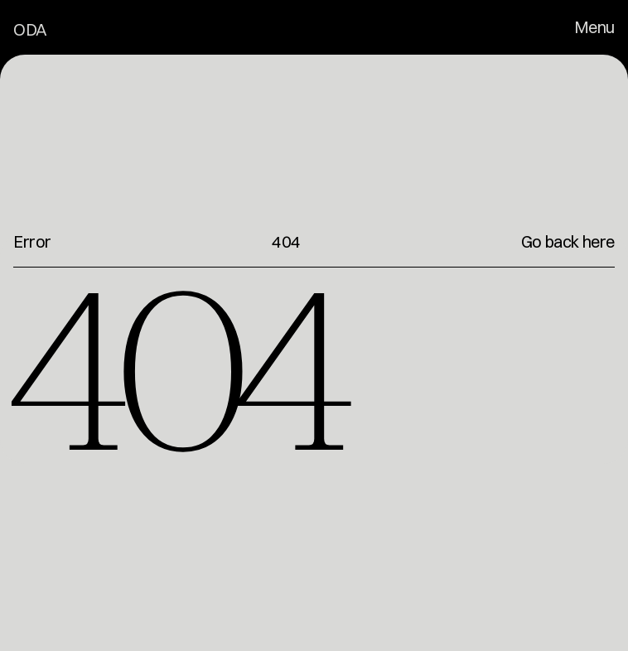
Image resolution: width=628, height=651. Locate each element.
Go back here (568, 241)
